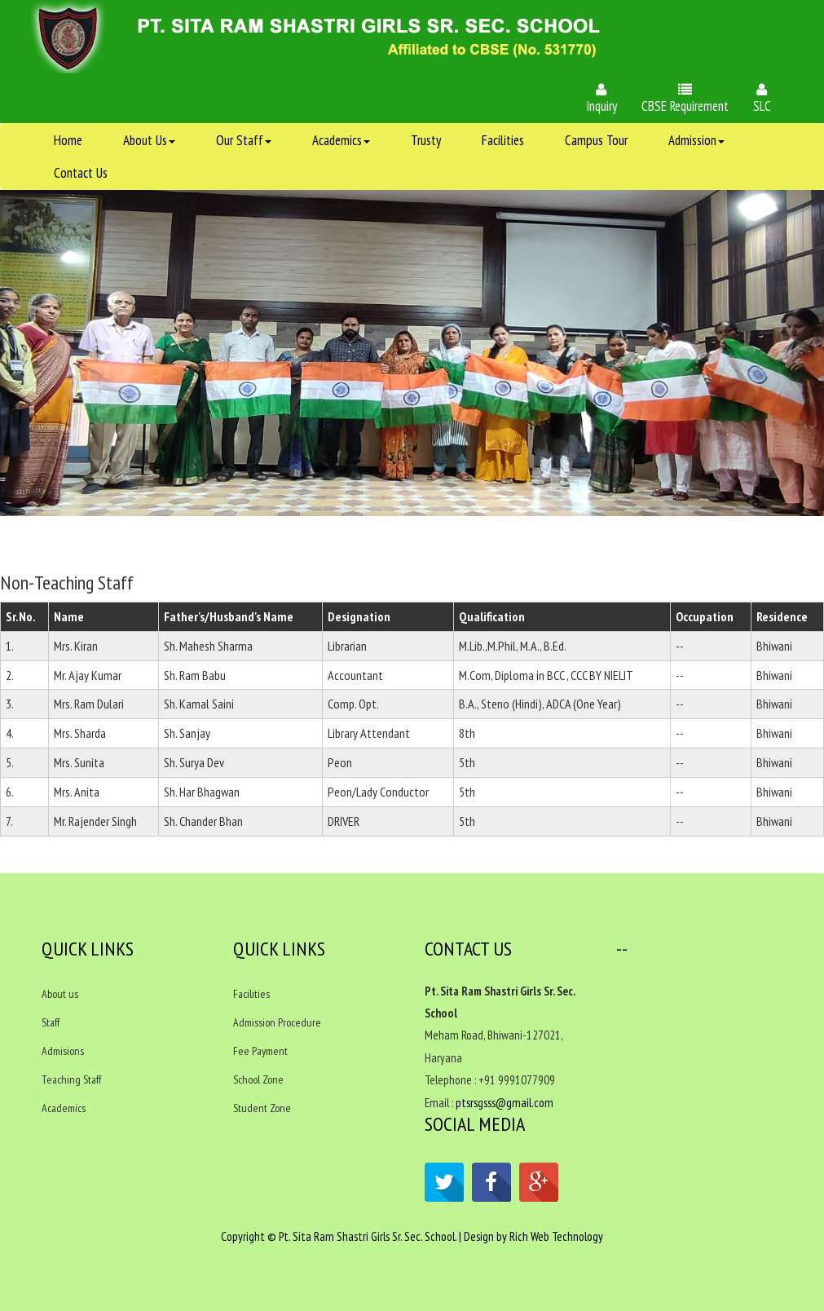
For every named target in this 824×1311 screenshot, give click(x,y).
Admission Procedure (277, 1022)
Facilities (503, 140)
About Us (149, 140)
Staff (50, 1022)
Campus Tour (596, 140)
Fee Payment (260, 1051)
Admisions (63, 1051)
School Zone (258, 1079)
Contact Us (81, 173)
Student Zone (262, 1108)
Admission (696, 140)
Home (68, 140)
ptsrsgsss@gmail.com (504, 1102)
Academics (341, 140)
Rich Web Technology (556, 1236)
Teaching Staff (71, 1079)
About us (60, 994)
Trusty (426, 140)
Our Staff (243, 140)
